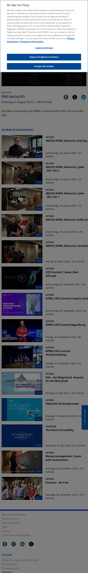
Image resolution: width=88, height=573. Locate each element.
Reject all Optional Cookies (44, 54)
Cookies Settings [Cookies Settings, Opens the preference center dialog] (44, 45)
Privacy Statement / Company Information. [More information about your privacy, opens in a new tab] (41, 38)
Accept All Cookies (44, 64)
